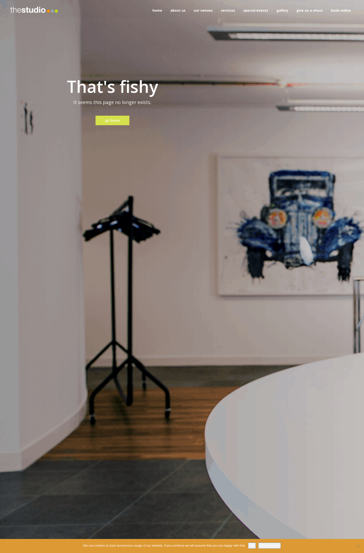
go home (112, 120)
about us (178, 10)
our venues (203, 10)
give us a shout (309, 10)
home (157, 10)
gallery (282, 10)
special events (255, 10)
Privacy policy (269, 545)
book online (341, 10)
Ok (252, 545)
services (228, 10)
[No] (358, 546)
